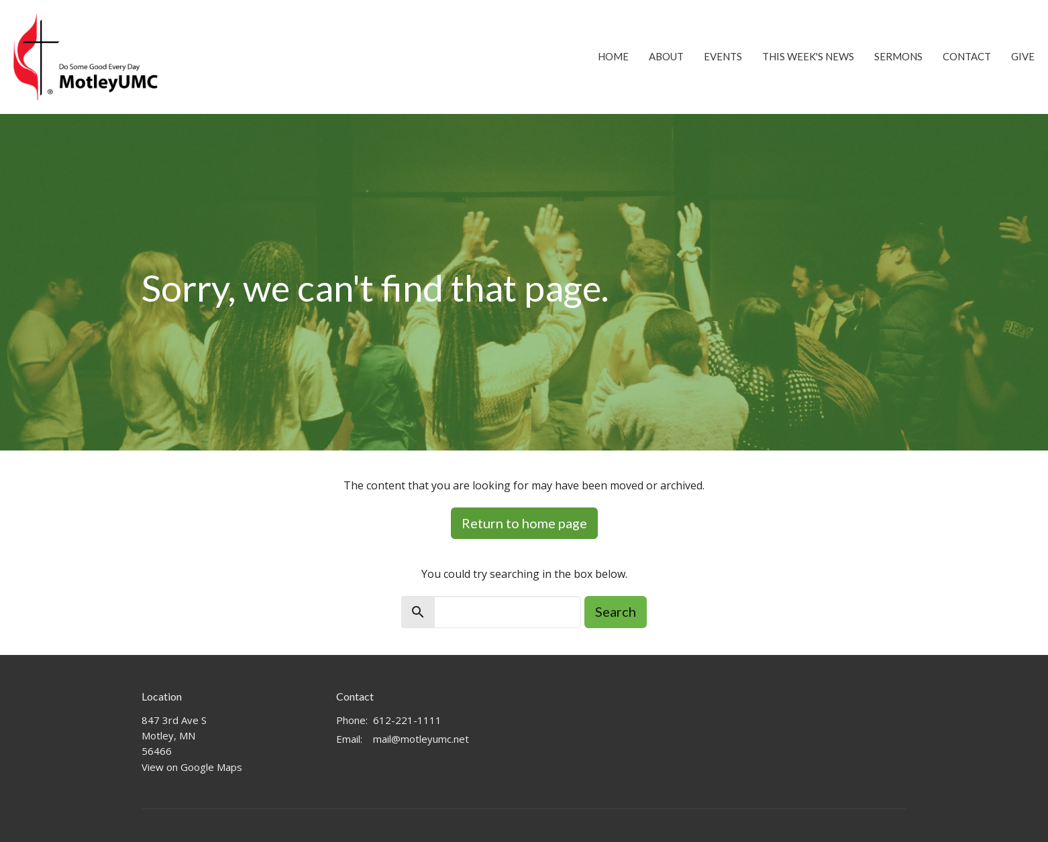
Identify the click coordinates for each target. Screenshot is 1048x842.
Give (1023, 56)
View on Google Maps (192, 767)
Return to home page (524, 523)
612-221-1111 (407, 720)
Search (615, 611)
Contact (967, 56)
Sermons (898, 56)
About (666, 56)
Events (723, 56)
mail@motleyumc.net (421, 738)
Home (613, 56)
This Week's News (808, 56)
